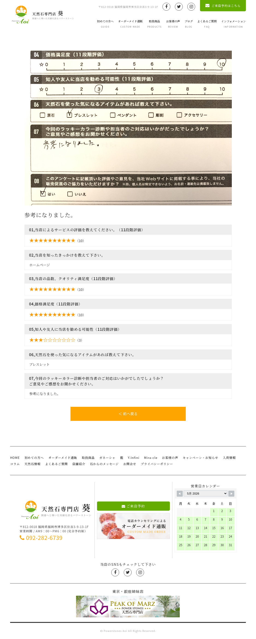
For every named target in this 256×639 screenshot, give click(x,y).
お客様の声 (173, 23)
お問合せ (129, 464)
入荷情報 (229, 457)
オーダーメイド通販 (130, 23)
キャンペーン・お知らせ (200, 457)
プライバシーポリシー (157, 464)
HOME (15, 457)
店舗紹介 (78, 464)
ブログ (189, 23)
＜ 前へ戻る (128, 413)
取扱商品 (154, 23)
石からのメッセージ (104, 464)
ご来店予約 (133, 506)
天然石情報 (32, 464)
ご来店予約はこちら (223, 5)
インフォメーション (233, 23)
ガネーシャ (107, 457)
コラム (15, 464)
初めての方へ (105, 23)
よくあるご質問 (207, 23)
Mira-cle (150, 457)
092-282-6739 (41, 537)
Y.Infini (133, 457)
